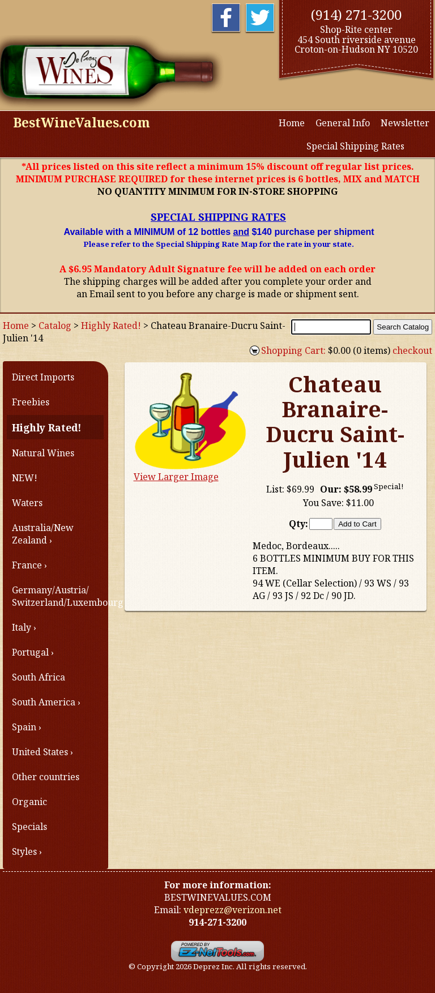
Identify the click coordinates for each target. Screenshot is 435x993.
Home (292, 123)
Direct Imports (43, 377)
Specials (29, 826)
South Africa (38, 677)
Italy (21, 627)
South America (43, 702)
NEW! (24, 478)
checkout (412, 350)
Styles (24, 851)
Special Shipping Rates (356, 146)
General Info (342, 123)
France (27, 565)
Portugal (30, 652)
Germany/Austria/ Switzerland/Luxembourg (58, 596)
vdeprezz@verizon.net (233, 910)
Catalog (55, 325)
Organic (29, 801)
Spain (24, 727)
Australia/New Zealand (43, 533)
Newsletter (405, 123)
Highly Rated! (111, 325)
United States (40, 752)
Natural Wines (43, 453)
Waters (27, 503)
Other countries (45, 777)
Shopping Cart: (293, 350)
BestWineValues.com (81, 122)
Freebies (30, 402)
